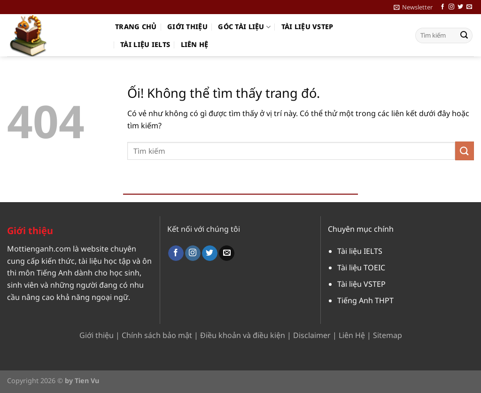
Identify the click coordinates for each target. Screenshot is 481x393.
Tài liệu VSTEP (307, 26)
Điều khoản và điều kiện (242, 335)
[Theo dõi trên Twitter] (460, 7)
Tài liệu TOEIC (361, 267)
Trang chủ (136, 26)
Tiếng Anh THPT (365, 300)
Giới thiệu (187, 26)
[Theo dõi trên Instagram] (451, 7)
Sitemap (387, 335)
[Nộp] (464, 36)
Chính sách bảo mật (157, 335)
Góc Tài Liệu (244, 26)
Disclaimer (312, 335)
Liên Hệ (352, 335)
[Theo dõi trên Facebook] (442, 7)
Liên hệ (195, 44)
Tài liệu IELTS (145, 44)
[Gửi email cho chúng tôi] (469, 7)
